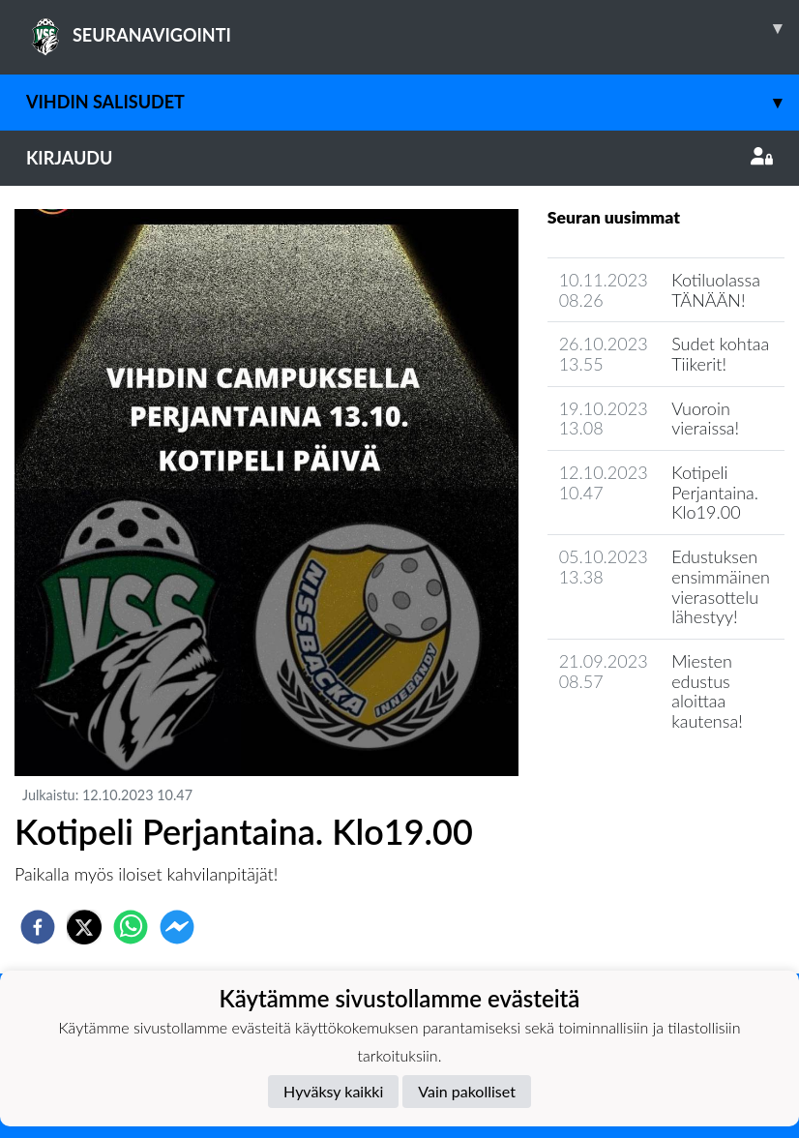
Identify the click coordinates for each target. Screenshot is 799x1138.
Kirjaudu (399, 157)
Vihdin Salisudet (412, 102)
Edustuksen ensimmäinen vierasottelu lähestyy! (720, 586)
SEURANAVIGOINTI (412, 28)
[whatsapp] (130, 927)
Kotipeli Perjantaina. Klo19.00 (714, 492)
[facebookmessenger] (177, 927)
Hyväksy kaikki (333, 1091)
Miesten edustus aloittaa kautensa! (707, 691)
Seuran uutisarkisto (633, 776)
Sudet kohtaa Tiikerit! (720, 353)
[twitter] (84, 927)
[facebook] (37, 927)
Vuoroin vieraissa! (705, 418)
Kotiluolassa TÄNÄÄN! (715, 290)
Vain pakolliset (467, 1091)
